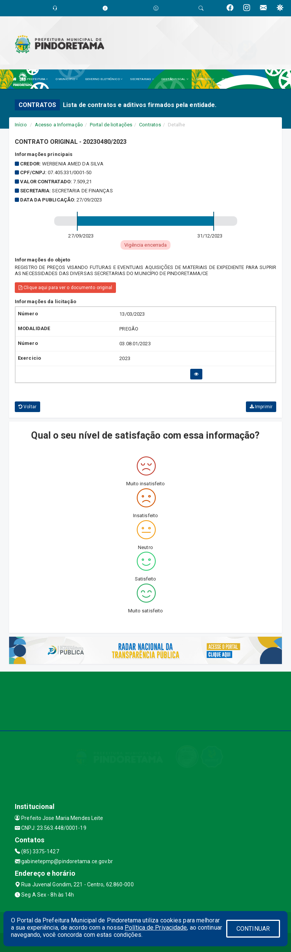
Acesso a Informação (59, 124)
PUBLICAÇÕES (233, 79)
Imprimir (261, 406)
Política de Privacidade (156, 927)
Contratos (150, 124)
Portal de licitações (111, 124)
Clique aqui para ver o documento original (65, 287)
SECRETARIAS (142, 79)
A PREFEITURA (36, 79)
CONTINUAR (253, 928)
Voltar (27, 406)
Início (21, 124)
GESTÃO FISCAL (174, 79)
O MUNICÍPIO (67, 79)
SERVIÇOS (205, 79)
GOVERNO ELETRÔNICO (103, 79)
